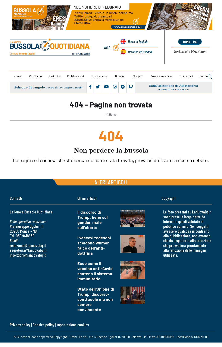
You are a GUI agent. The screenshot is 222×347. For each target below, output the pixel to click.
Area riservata (159, 76)
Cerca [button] (206, 76)
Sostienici (98, 76)
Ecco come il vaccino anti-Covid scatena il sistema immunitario (95, 271)
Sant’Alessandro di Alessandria (173, 85)
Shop (136, 76)
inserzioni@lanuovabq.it (28, 254)
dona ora (190, 41)
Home (17, 76)
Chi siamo (35, 76)
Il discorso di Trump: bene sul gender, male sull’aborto (92, 220)
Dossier (120, 76)
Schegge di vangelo (29, 87)
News (137, 42)
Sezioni (53, 76)
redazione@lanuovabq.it (28, 245)
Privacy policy (20, 324)
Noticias (140, 51)
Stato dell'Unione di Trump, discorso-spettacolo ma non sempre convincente (95, 299)
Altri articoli (111, 182)
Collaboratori (75, 76)
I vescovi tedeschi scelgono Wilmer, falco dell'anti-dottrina (94, 245)
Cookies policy (43, 324)
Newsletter (190, 52)
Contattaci (186, 76)
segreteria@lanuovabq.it (28, 250)
